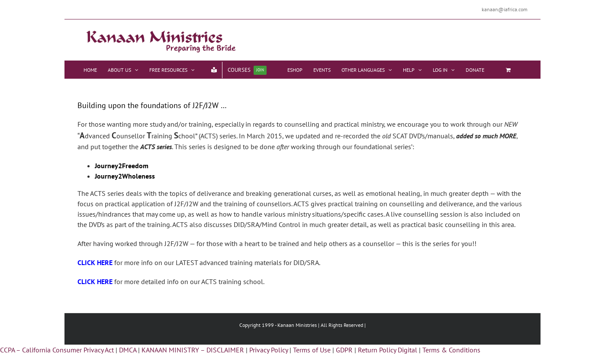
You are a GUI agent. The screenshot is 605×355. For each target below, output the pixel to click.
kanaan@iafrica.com (505, 9)
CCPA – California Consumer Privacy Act (57, 349)
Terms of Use (312, 349)
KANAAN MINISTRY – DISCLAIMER (193, 349)
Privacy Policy (268, 349)
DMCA (127, 349)
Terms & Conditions (451, 349)
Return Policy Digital (387, 349)
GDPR (344, 349)
